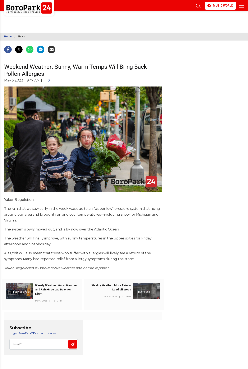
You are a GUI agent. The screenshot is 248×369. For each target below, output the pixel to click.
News (21, 36)
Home (8, 36)
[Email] (43, 344)
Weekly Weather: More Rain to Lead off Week (111, 287)
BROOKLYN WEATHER (41, 19)
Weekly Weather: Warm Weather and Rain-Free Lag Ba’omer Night (56, 289)
